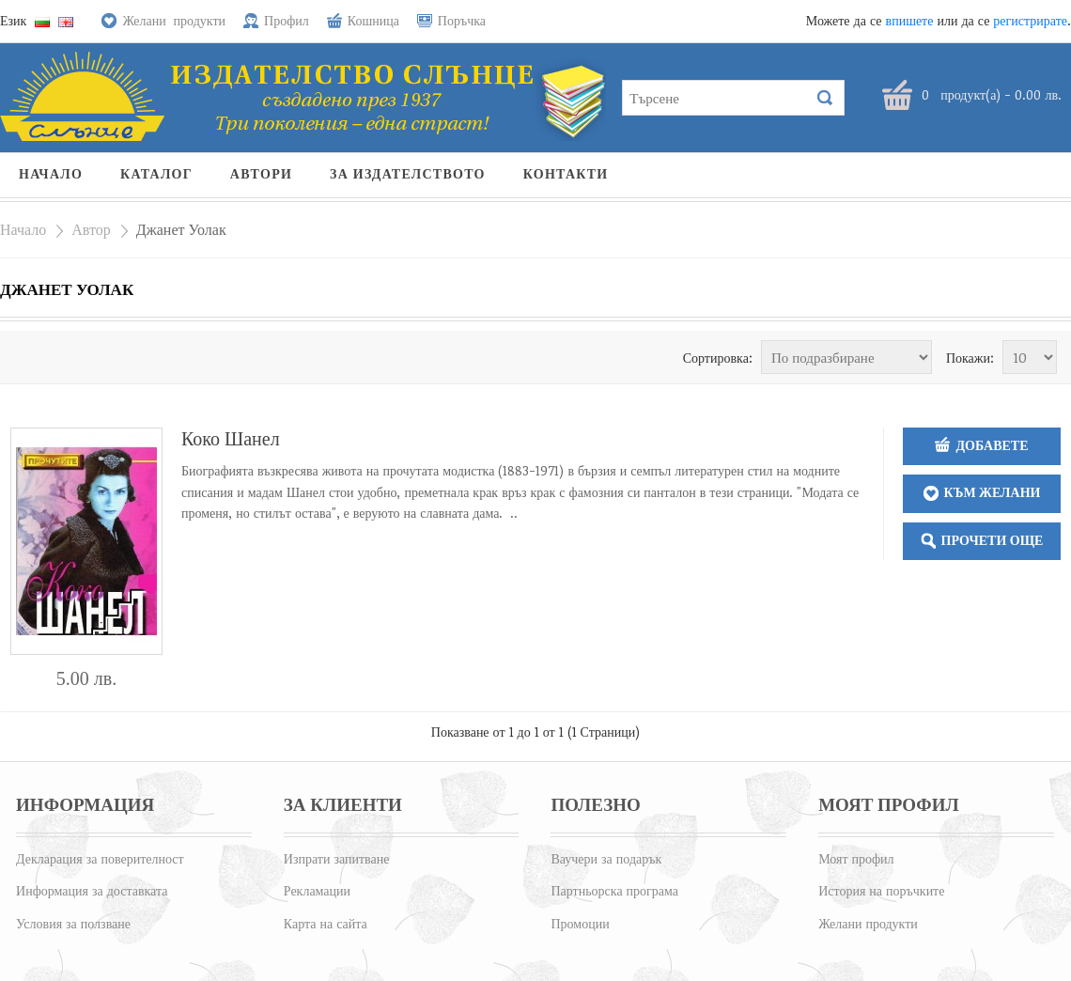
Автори (261, 174)
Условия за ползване (73, 923)
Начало (51, 174)
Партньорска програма (614, 890)
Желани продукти (173, 20)
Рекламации (317, 890)
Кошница (373, 20)
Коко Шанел (230, 438)
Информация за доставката (91, 890)
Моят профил (855, 858)
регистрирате (1030, 20)
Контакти (566, 174)
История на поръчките (881, 890)
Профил (286, 20)
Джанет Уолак (181, 229)
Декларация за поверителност (100, 858)
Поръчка (462, 20)
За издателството (408, 174)
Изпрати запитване (337, 858)
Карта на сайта (325, 923)
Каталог (156, 174)
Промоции (580, 923)
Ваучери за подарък (606, 858)
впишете (910, 20)
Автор (91, 229)
